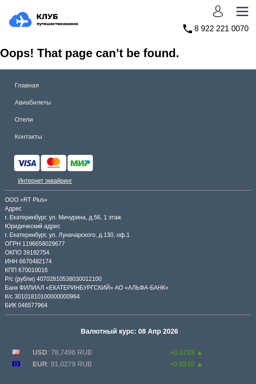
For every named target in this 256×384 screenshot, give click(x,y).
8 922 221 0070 (221, 28)
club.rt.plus (26, 13)
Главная (27, 85)
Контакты (28, 136)
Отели (24, 119)
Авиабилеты (33, 102)
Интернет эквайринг (45, 180)
